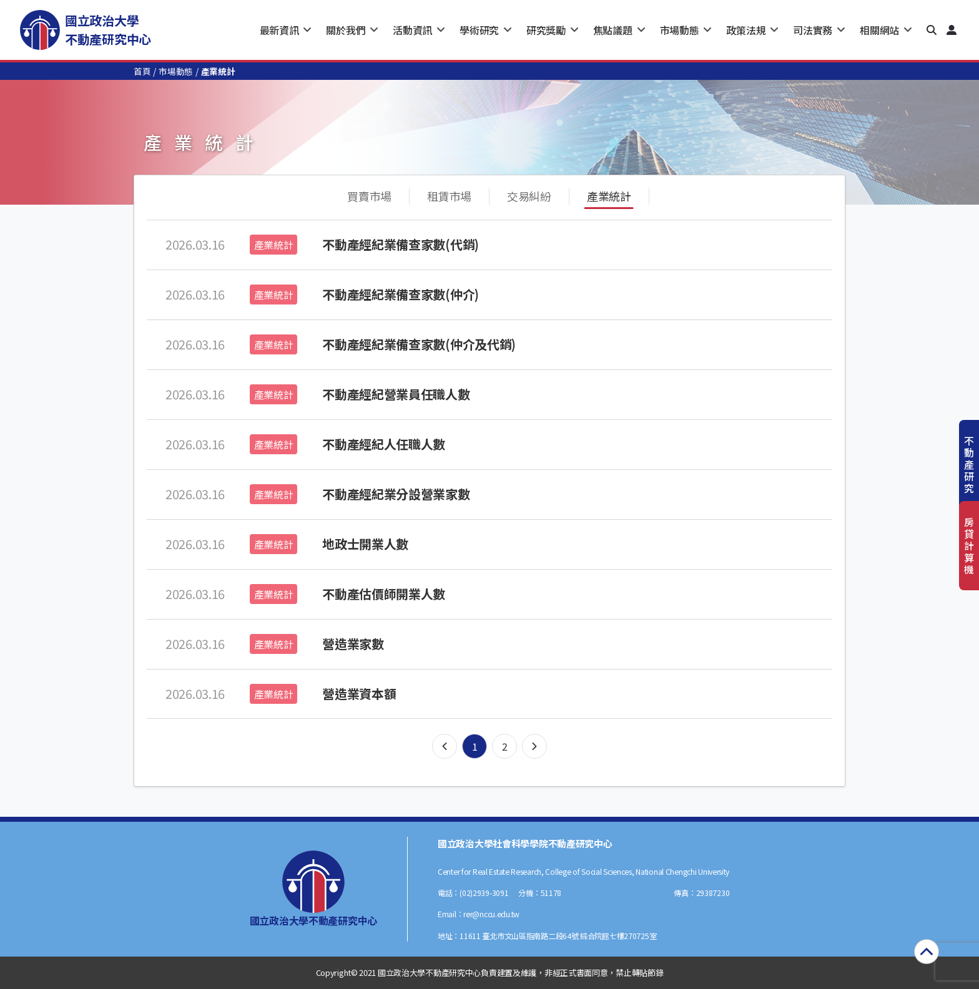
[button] (931, 29)
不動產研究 (969, 464)
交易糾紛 (529, 196)
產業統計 (609, 196)
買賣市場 (369, 196)
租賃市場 (449, 196)
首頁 (142, 71)
